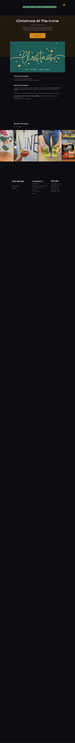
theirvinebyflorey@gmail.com (39, 186)
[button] (64, 5)
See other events (37, 36)
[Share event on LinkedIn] (19, 126)
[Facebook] (32, 193)
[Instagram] (34, 193)
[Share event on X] (17, 126)
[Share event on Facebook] (14, 126)
